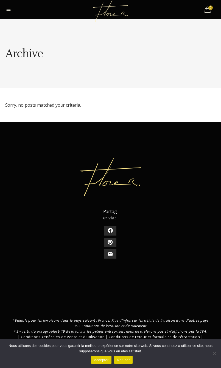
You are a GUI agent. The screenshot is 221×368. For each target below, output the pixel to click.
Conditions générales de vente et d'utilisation (63, 336)
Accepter (101, 360)
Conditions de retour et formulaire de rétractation (154, 336)
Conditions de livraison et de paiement (114, 325)
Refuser (123, 360)
